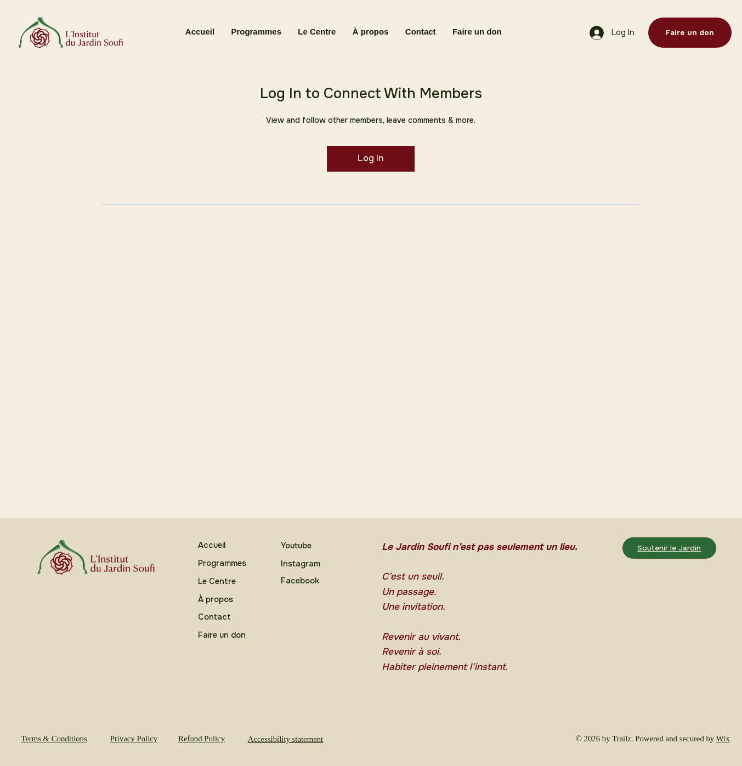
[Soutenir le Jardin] (669, 548)
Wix (723, 738)
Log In (371, 158)
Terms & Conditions (54, 738)
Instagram (300, 564)
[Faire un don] (690, 33)
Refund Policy (201, 738)
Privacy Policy (134, 738)
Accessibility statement (286, 739)
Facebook (300, 581)
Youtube (296, 546)
